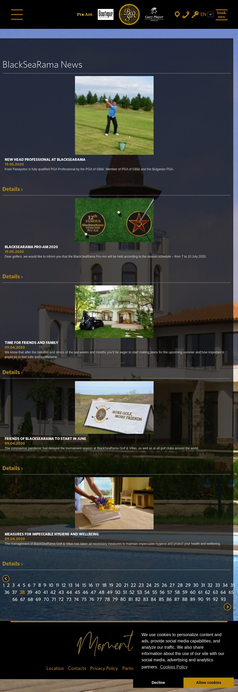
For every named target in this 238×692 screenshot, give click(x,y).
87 (177, 599)
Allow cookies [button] (208, 682)
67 (22, 599)
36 (6, 592)
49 (109, 592)
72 (61, 599)
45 (77, 592)
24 (149, 585)
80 (123, 599)
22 (133, 585)
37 (14, 592)
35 (232, 585)
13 (70, 585)
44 (69, 592)
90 (200, 599)
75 (84, 599)
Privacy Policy (104, 668)
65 (231, 592)
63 (215, 592)
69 (38, 599)
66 (15, 599)
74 (76, 599)
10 (51, 585)
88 (184, 599)
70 (46, 599)
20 (118, 585)
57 (169, 592)
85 (161, 599)
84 (153, 599)
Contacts (77, 668)
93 (223, 599)
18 (104, 585)
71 (54, 599)
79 (115, 599)
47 (93, 592)
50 (117, 592)
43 (61, 592)
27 (172, 585)
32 (210, 585)
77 (99, 599)
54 (147, 592)
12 (64, 585)
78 (107, 599)
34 (225, 585)
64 (223, 592)
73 (68, 599)
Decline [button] (158, 682)
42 (53, 592)
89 (192, 599)
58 (177, 592)
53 (139, 592)
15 (84, 585)
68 (30, 599)
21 (126, 585)
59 (184, 592)
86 (169, 599)
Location (55, 668)
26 (164, 585)
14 (77, 585)
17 (97, 585)
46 (85, 592)
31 (203, 585)
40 (38, 592)
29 (188, 585)
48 (101, 592)
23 (141, 585)
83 (145, 599)
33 (217, 585)
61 (200, 592)
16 (91, 585)
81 (130, 599)
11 (57, 585)
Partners (131, 668)
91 (208, 599)
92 (215, 599)
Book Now (221, 14)
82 (137, 599)
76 (91, 599)
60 (193, 592)
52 (131, 592)
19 (111, 585)
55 (154, 592)
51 (125, 592)
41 (45, 592)
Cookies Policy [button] (174, 667)
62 (207, 592)
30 (195, 585)
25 (156, 585)
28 (180, 585)
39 (29, 592)
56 (162, 592)
